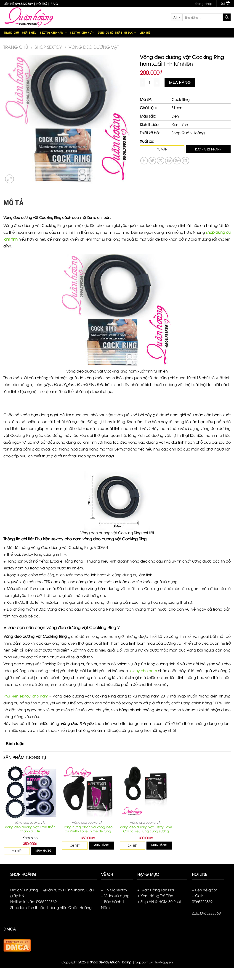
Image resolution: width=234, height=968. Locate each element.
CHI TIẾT (16, 851)
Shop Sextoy (48, 47)
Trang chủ (11, 32)
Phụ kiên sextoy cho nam (25, 695)
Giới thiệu (29, 32)
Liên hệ (144, 32)
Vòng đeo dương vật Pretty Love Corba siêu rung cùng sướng (146, 829)
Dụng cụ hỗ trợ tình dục (117, 32)
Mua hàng (180, 82)
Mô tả (13, 202)
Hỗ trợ (41, 3)
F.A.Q (54, 3)
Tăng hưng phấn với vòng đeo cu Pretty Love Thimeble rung (88, 829)
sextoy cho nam (143, 670)
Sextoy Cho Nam (53, 32)
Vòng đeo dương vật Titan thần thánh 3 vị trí (30, 829)
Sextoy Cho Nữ (82, 32)
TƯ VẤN (162, 149)
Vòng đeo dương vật (94, 47)
